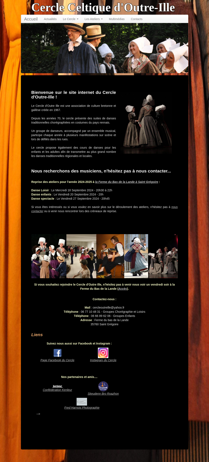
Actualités (50, 19)
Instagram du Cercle (103, 360)
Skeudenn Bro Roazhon (103, 393)
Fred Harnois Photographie (81, 407)
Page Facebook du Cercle (57, 360)
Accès (122, 288)
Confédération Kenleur (57, 390)
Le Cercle (70, 19)
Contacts (136, 19)
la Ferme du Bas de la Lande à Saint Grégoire (126, 182)
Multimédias (117, 19)
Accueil (31, 19)
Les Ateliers (94, 19)
